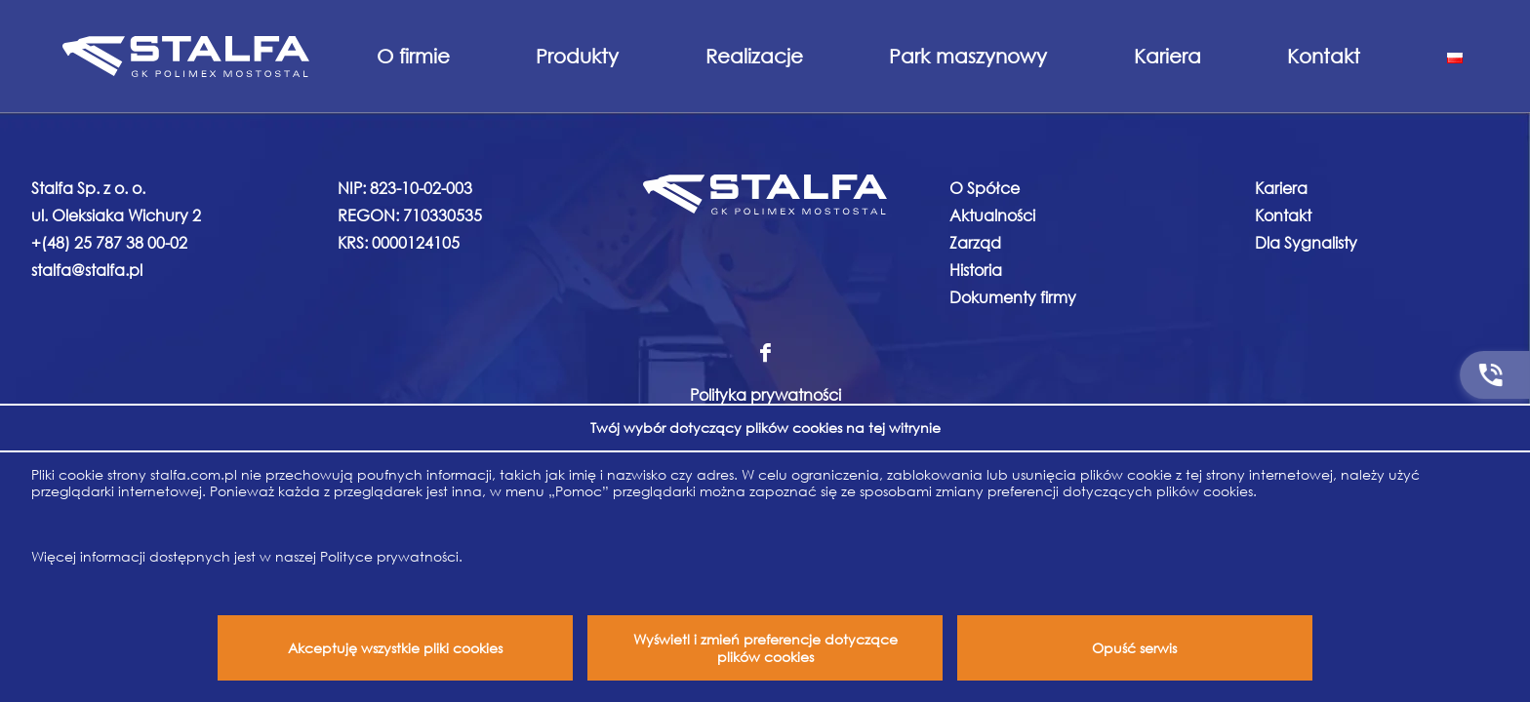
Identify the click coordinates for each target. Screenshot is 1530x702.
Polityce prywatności (389, 556)
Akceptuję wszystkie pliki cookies (395, 648)
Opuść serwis (1134, 648)
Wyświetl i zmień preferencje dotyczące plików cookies (765, 647)
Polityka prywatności (765, 394)
